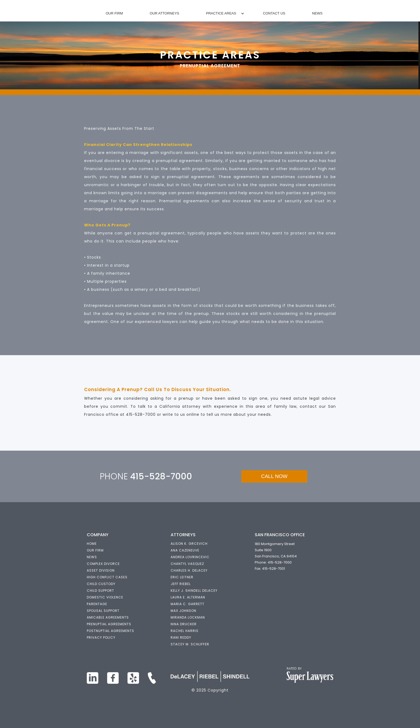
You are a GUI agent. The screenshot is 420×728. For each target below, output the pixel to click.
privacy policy (101, 637)
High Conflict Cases (107, 577)
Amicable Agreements (108, 617)
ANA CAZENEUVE (185, 550)
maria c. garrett (187, 604)
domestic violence (105, 597)
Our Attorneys (164, 13)
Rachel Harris (184, 630)
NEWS (92, 557)
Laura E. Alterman (188, 597)
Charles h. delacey (189, 570)
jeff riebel (181, 584)
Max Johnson (183, 610)
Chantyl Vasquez (187, 563)
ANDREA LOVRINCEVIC (190, 557)
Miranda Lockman (188, 617)
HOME (92, 543)
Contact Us (274, 13)
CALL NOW (274, 476)
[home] (210, 2)
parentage (97, 604)
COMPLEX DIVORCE (103, 563)
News (317, 13)
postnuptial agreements (110, 630)
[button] (221, 13)
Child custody (101, 584)
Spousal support (103, 610)
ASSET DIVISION (101, 570)
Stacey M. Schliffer (190, 644)
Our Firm (114, 13)
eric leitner (182, 577)
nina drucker (184, 624)
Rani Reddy (181, 637)
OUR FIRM (95, 550)
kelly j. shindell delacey (194, 590)
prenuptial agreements (109, 624)
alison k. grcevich (189, 543)
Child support (100, 590)
